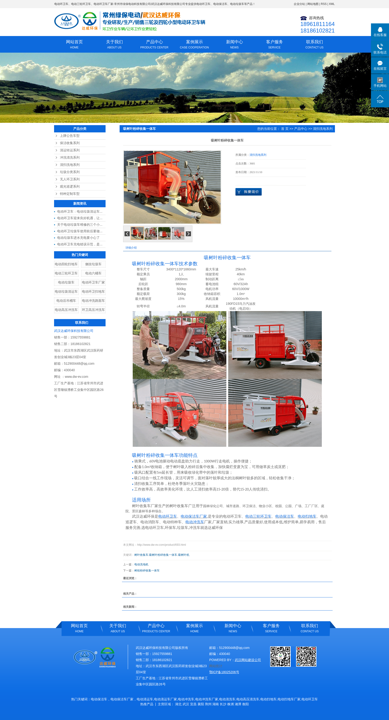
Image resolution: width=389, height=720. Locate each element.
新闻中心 (234, 45)
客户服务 (274, 45)
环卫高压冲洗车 (93, 310)
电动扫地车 (268, 699)
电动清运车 (145, 699)
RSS (324, 4)
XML (332, 4)
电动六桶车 (93, 273)
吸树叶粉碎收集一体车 (163, 554)
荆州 (208, 704)
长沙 (223, 704)
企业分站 (299, 4)
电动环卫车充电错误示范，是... (80, 244)
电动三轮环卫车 (81, 4)
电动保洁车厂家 (121, 699)
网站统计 (215, 666)
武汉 (186, 704)
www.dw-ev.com (76, 376)
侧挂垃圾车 (93, 264)
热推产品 (146, 704)
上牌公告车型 (70, 136)
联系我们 (314, 45)
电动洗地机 (141, 564)
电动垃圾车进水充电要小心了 (78, 238)
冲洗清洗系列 (70, 157)
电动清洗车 (227, 699)
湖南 (215, 704)
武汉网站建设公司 (248, 660)
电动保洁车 (99, 699)
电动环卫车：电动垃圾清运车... (80, 211)
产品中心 (154, 45)
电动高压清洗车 (247, 699)
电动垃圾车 (66, 282)
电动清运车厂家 (165, 699)
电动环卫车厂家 (103, 4)
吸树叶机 (183, 554)
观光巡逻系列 (70, 186)
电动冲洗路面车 (93, 300)
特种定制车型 (70, 194)
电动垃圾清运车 (66, 291)
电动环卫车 (61, 4)
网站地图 (313, 4)
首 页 (285, 129)
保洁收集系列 (70, 143)
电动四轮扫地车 (66, 264)
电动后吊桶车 (66, 300)
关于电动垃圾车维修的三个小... (80, 224)
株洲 (230, 704)
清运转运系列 (70, 150)
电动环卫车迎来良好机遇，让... (80, 218)
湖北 (178, 704)
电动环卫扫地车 (93, 291)
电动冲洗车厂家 (206, 699)
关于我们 (114, 45)
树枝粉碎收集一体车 (147, 570)
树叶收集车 (141, 554)
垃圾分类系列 (70, 172)
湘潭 (238, 704)
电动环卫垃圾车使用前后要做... (80, 231)
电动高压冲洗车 (66, 310)
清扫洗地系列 (70, 165)
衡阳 (245, 704)
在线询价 (248, 192)
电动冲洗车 (186, 699)
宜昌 (193, 704)
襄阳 (201, 704)
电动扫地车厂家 (289, 699)
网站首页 (74, 45)
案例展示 (194, 45)
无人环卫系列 (70, 179)
